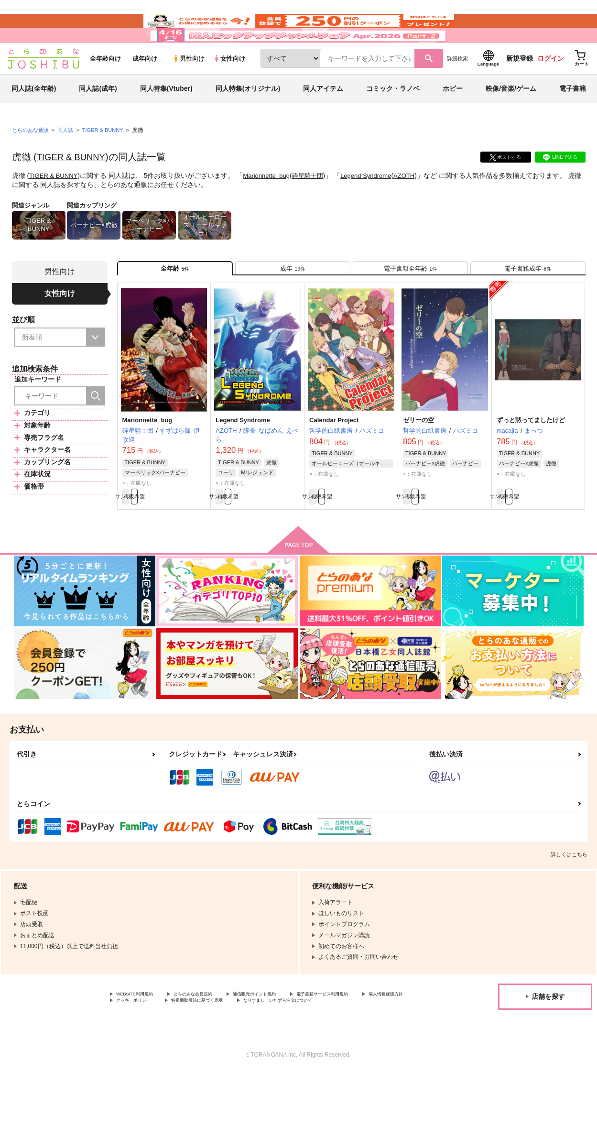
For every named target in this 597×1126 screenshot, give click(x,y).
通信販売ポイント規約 (286, 1037)
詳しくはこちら (569, 896)
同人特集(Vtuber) (166, 116)
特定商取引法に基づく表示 (283, 1045)
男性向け (189, 86)
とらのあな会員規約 (211, 1037)
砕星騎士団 (316, 204)
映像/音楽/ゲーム (511, 116)
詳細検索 (457, 86)
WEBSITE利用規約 (140, 1037)
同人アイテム (323, 116)
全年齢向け (105, 86)
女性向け (229, 86)
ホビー (453, 116)
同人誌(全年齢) (33, 116)
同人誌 (69, 158)
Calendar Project (333, 456)
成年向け (144, 86)
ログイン (550, 86)
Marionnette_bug (272, 204)
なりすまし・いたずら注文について (162, 1053)
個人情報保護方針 (139, 1045)
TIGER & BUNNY (74, 185)
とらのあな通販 (32, 158)
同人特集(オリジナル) (248, 116)
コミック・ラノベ (393, 116)
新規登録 (519, 86)
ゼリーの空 (418, 456)
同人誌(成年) (98, 116)
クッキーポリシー (205, 1045)
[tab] (292, 300)
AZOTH (418, 204)
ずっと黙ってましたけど (531, 456)
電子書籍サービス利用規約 (370, 1037)
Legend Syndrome (377, 204)
